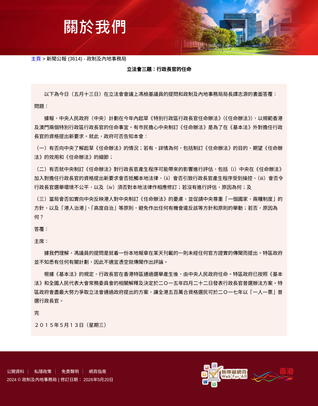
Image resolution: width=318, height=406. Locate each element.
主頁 (36, 58)
